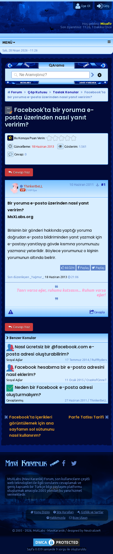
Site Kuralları (65, 512)
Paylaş (83, 267)
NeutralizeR (92, 530)
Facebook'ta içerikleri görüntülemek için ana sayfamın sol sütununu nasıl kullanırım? (31, 426)
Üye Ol (82, 6)
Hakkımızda (57, 517)
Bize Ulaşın (80, 517)
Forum (15, 92)
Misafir (106, 23)
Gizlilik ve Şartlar (92, 512)
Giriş (103, 6)
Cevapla (97, 312)
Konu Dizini (42, 512)
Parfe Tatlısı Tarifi (86, 417)
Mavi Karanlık (32, 479)
